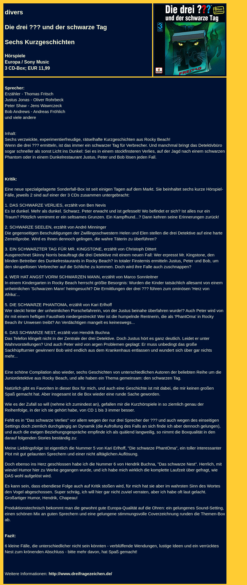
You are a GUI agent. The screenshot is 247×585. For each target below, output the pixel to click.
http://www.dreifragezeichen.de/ (80, 573)
